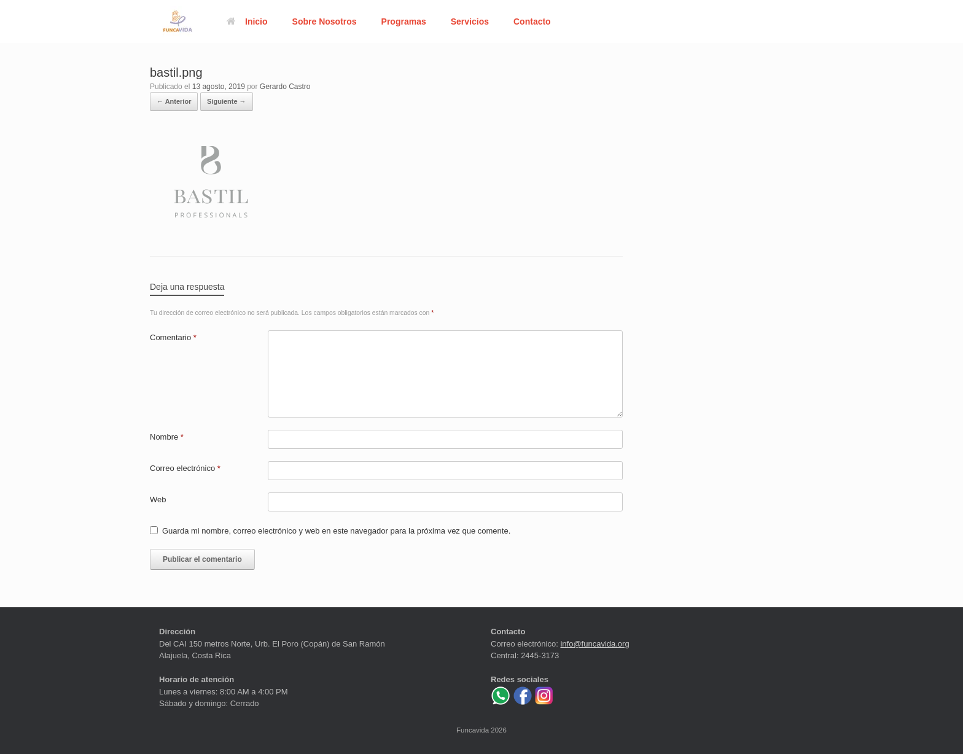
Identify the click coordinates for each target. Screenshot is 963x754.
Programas (403, 21)
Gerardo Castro (285, 86)
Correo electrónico (185, 468)
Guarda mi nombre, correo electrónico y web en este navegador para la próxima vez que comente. (336, 530)
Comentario (173, 337)
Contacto (532, 21)
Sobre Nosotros (324, 21)
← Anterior (174, 101)
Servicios (470, 21)
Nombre (167, 436)
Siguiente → (226, 101)
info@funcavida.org (594, 643)
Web (158, 499)
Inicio (247, 21)
